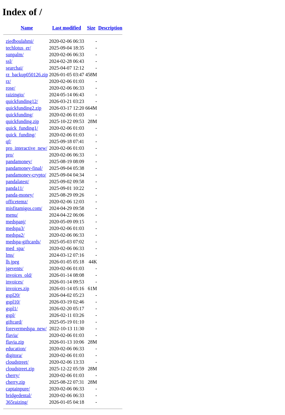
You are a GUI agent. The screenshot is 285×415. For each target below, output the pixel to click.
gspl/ (10, 315)
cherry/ (12, 375)
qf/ (8, 141)
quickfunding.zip (22, 121)
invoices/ (14, 281)
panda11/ (14, 188)
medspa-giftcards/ (23, 241)
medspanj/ (16, 221)
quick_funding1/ (22, 128)
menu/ (12, 215)
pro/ (10, 154)
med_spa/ (15, 248)
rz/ (8, 81)
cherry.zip (15, 382)
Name (27, 27)
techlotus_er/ (18, 47)
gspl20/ (13, 295)
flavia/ (12, 335)
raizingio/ (15, 94)
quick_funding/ (21, 134)
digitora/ (14, 355)
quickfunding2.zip (23, 108)
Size (91, 27)
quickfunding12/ (22, 101)
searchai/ (14, 67)
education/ (16, 348)
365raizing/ (17, 402)
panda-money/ (20, 194)
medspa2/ (15, 235)
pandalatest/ (17, 181)
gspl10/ (13, 301)
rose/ (10, 88)
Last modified (66, 27)
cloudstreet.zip (20, 368)
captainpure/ (18, 388)
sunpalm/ (15, 54)
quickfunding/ (19, 114)
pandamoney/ (19, 161)
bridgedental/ (18, 395)
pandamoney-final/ (24, 168)
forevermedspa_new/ (26, 328)
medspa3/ (15, 228)
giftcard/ (14, 321)
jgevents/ (14, 268)
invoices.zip (17, 288)
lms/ (10, 255)
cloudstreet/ (17, 362)
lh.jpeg (12, 261)
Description (110, 27)
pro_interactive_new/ (26, 148)
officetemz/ (17, 201)
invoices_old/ (19, 275)
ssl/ (9, 61)
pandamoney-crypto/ (26, 174)
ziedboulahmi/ (20, 41)
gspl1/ (12, 308)
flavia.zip (15, 342)
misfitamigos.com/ (24, 208)
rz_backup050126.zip (27, 74)
